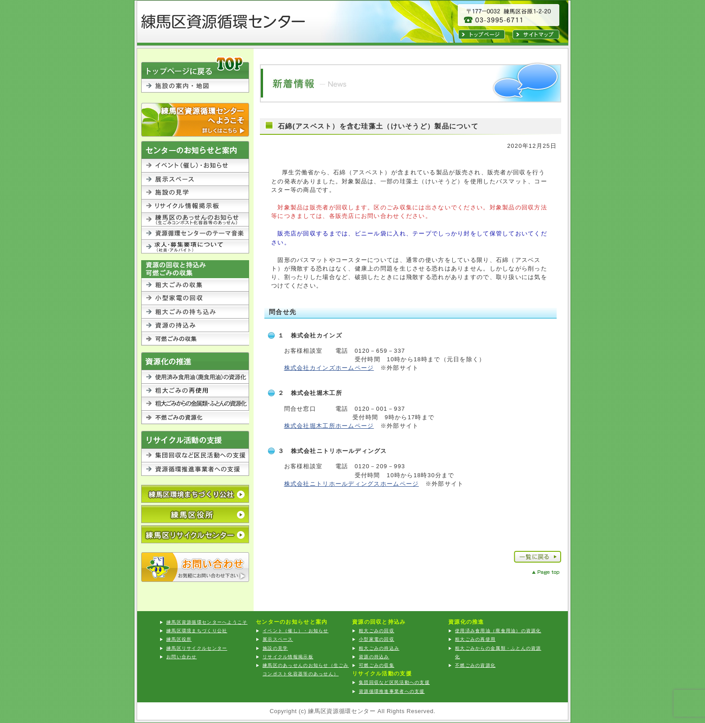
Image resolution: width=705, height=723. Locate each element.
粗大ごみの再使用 (475, 639)
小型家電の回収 (195, 298)
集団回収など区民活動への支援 (195, 455)
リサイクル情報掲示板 (195, 206)
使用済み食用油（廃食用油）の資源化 (195, 377)
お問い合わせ (195, 567)
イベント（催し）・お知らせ (195, 166)
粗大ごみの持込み (195, 312)
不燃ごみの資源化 (195, 417)
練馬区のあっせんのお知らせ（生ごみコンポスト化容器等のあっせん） (195, 219)
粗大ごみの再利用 (195, 390)
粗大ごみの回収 (195, 285)
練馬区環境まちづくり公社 (196, 630)
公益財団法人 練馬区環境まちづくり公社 (195, 494)
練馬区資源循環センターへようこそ (195, 120)
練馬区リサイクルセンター (195, 534)
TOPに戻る (195, 67)
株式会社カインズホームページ (329, 367)
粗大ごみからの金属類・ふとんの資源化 (195, 404)
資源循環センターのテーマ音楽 (195, 233)
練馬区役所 (195, 514)
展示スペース (195, 179)
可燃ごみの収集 (195, 339)
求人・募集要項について (195, 246)
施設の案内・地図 (195, 91)
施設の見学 (195, 193)
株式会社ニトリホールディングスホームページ (351, 483)
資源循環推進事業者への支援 (195, 469)
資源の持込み (195, 325)
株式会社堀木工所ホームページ (329, 425)
